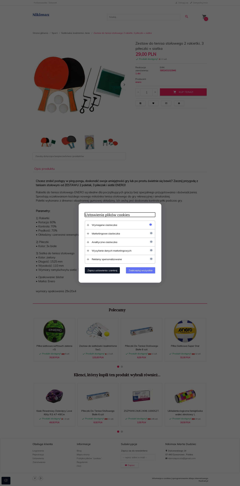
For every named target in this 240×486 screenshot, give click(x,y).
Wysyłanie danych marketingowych (111, 250)
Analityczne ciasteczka (104, 242)
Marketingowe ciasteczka (106, 233)
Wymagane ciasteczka (104, 224)
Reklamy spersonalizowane (107, 259)
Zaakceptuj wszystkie (141, 270)
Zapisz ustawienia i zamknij (102, 270)
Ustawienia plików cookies (107, 215)
